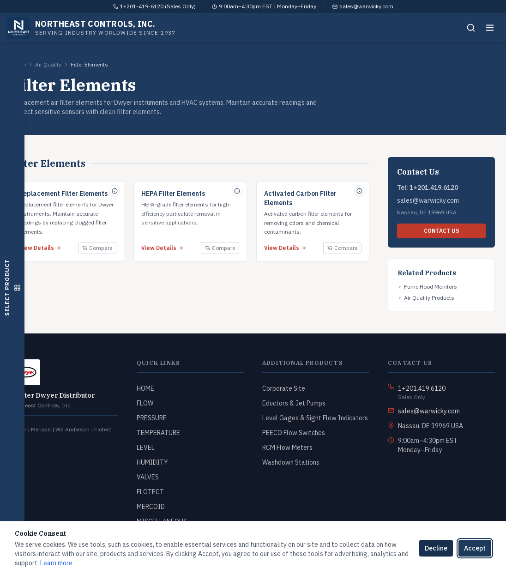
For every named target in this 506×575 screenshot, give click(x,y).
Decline (436, 548)
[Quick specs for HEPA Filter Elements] (237, 190)
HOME (145, 388)
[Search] (471, 27)
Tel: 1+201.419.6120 (427, 187)
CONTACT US (441, 230)
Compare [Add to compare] (97, 247)
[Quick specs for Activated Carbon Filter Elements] (359, 190)
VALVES (148, 477)
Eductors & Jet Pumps (293, 403)
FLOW (145, 403)
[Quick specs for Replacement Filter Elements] (114, 190)
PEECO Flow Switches (293, 433)
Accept (475, 548)
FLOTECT (150, 492)
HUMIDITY (152, 462)
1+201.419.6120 (422, 388)
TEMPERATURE (158, 433)
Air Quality (48, 64)
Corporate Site (283, 388)
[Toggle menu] (490, 27)
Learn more (56, 563)
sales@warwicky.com (366, 6)
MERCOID (151, 506)
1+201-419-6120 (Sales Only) (158, 6)
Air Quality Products (426, 297)
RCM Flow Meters (287, 447)
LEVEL (146, 447)
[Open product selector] (12, 287)
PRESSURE (152, 418)
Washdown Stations (290, 462)
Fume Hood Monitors (427, 286)
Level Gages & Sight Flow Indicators (315, 418)
